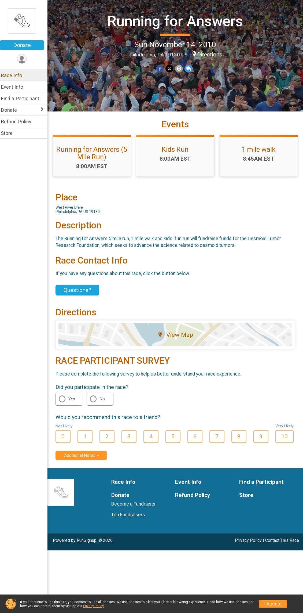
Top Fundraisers (131, 518)
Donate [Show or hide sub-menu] (12, 110)
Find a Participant (23, 98)
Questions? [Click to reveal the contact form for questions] (81, 294)
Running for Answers (177, 21)
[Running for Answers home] (25, 21)
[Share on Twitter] (171, 68)
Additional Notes (83, 459)
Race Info (15, 75)
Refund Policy (19, 121)
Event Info (15, 87)
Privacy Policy (248, 544)
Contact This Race (282, 544)
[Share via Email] (180, 68)
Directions (211, 54)
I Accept (273, 604)
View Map (177, 339)
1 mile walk (259, 153)
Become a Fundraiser (136, 508)
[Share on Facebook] (162, 68)
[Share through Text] (190, 68)
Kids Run (177, 153)
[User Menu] (26, 59)
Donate (25, 45)
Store (10, 133)
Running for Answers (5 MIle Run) (94, 157)
